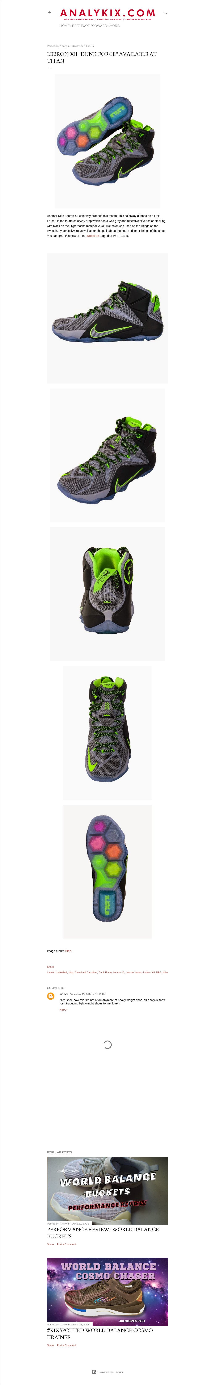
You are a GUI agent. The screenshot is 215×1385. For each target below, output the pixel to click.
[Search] (165, 12)
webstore (93, 235)
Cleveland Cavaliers (86, 972)
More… (115, 26)
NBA (158, 972)
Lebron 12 (118, 972)
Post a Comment (66, 1244)
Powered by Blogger (107, 1372)
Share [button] (50, 966)
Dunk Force (105, 972)
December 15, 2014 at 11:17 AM (87, 994)
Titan (68, 951)
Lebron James (134, 972)
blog (71, 972)
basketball (61, 972)
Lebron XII (149, 972)
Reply (64, 1009)
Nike (165, 972)
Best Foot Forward (89, 26)
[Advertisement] (107, 1110)
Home (65, 26)
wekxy (64, 994)
